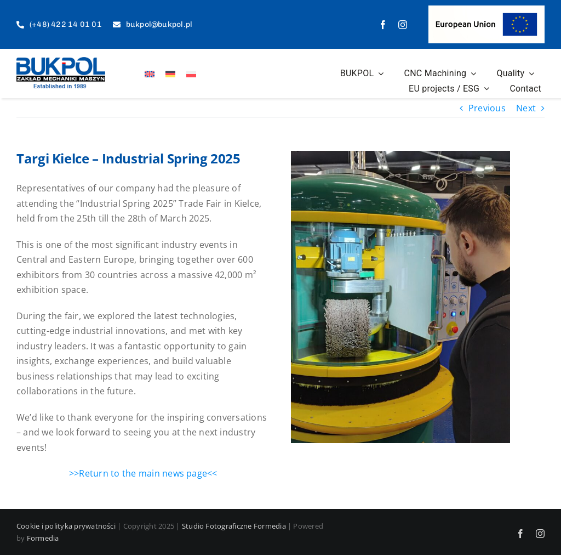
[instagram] (402, 24)
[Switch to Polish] (191, 73)
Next (526, 108)
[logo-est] (60, 61)
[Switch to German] (170, 73)
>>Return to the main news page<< (143, 473)
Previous (487, 108)
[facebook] (383, 24)
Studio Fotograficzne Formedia (234, 526)
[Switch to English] (149, 73)
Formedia (43, 538)
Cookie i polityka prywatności (66, 526)
